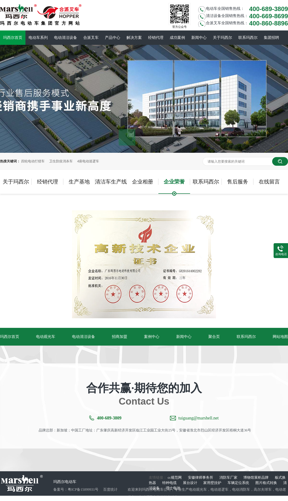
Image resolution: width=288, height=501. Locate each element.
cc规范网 (175, 477)
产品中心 (112, 37)
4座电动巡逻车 (88, 161)
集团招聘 (271, 37)
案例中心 (151, 337)
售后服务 (237, 182)
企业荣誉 (174, 182)
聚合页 (214, 337)
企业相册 (142, 182)
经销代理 (155, 37)
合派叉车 (91, 37)
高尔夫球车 (263, 489)
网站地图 (280, 337)
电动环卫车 (147, 497)
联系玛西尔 (248, 37)
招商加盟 (119, 337)
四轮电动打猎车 (33, 161)
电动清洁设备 (65, 37)
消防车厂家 (228, 477)
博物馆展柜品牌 (256, 477)
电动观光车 (45, 337)
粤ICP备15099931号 (83, 489)
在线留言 (269, 182)
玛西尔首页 (12, 37)
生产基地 (79, 182)
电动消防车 (241, 489)
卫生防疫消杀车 (61, 161)
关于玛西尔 (222, 37)
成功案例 (177, 37)
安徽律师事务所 (201, 477)
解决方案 (134, 37)
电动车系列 (38, 37)
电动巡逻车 (219, 489)
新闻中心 (199, 37)
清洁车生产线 (111, 182)
